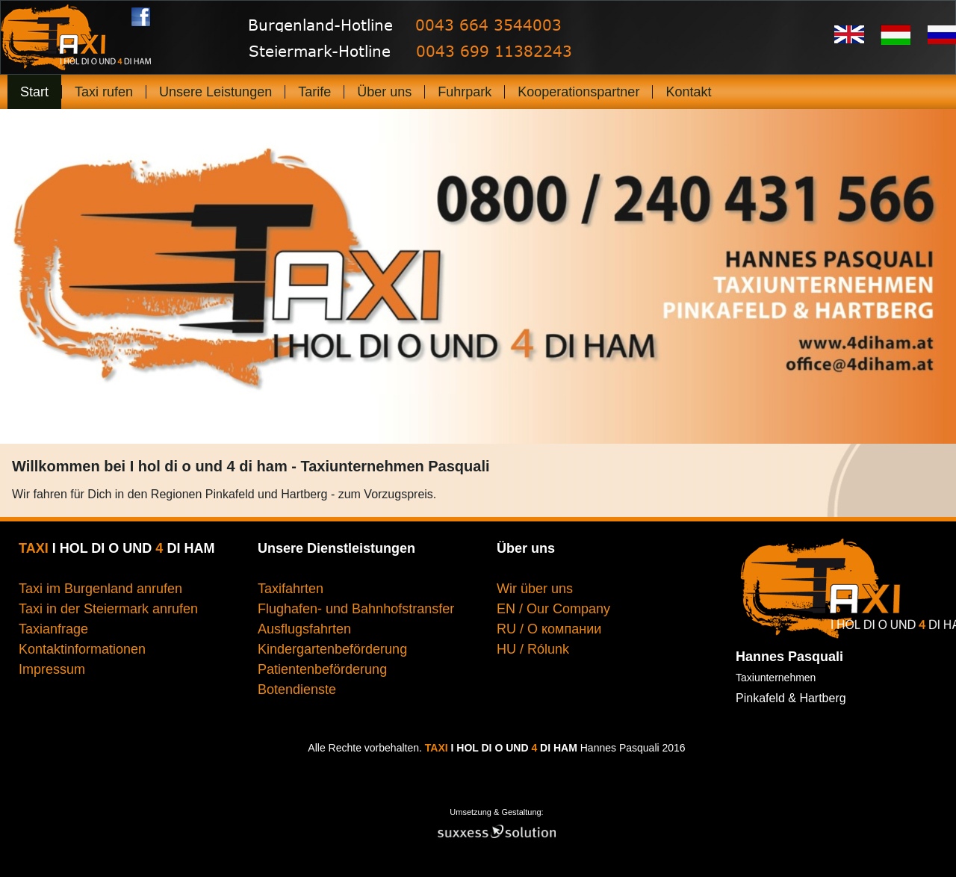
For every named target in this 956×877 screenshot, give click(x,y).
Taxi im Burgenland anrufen (100, 588)
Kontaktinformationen (82, 649)
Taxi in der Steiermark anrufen (108, 608)
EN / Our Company (553, 608)
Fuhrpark (464, 91)
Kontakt (688, 91)
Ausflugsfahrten (304, 629)
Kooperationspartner (578, 91)
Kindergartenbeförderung (332, 649)
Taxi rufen (104, 91)
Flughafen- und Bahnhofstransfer (356, 608)
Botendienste (297, 689)
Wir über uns (537, 588)
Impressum (52, 669)
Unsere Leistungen (215, 91)
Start (34, 91)
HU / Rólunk (533, 649)
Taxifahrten (290, 588)
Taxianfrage (53, 629)
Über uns (384, 91)
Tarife (314, 91)
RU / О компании (549, 629)
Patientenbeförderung (322, 669)
